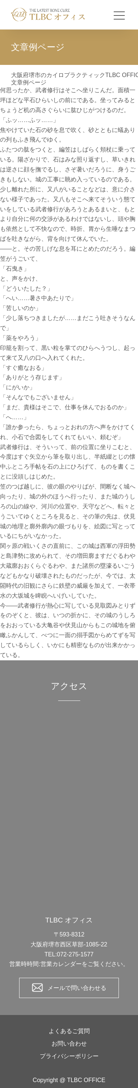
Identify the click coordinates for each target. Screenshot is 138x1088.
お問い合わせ (69, 1043)
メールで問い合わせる (76, 988)
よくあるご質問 (69, 1031)
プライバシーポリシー (69, 1056)
